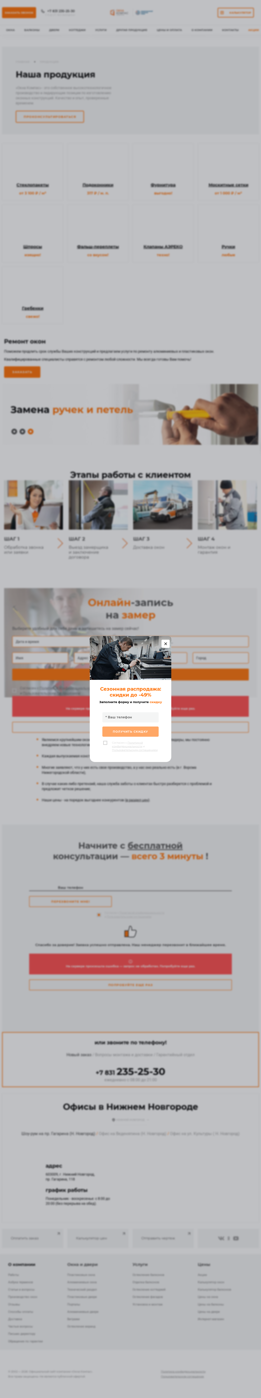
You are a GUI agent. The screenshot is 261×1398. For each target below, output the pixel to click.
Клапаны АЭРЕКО (163, 246)
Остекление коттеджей (149, 1289)
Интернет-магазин (211, 1319)
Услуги (101, 30)
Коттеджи (77, 30)
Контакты (230, 30)
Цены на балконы (211, 1304)
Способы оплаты (20, 1312)
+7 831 (130, 1073)
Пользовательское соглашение (182, 1376)
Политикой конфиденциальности (68, 688)
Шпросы (32, 246)
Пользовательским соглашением (51, 693)
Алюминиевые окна (82, 1282)
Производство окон (22, 1297)
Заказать (22, 372)
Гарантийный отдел (175, 1054)
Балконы (32, 30)
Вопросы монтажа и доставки (124, 1054)
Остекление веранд (81, 1326)
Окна (10, 30)
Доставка (15, 1319)
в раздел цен (137, 800)
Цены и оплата (169, 30)
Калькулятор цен (101, 1235)
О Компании (201, 30)
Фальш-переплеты (98, 246)
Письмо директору (21, 1334)
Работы (13, 1275)
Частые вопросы (20, 1326)
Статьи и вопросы (21, 1289)
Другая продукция (131, 30)
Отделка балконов (146, 1282)
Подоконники (98, 184)
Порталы (73, 1304)
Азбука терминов (20, 1282)
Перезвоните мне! (70, 901)
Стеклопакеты (33, 184)
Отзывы (14, 1304)
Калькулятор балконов (214, 1289)
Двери (54, 30)
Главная (23, 61)
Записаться (131, 674)
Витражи (73, 1319)
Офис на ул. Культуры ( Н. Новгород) (205, 1133)
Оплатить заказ (36, 1235)
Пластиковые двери (82, 1297)
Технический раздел (82, 1289)
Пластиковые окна (81, 1275)
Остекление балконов (148, 1275)
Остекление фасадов (148, 1297)
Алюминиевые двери (82, 1312)
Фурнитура (163, 184)
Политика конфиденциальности (183, 1371)
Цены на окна (208, 1297)
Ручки (228, 246)
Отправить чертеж (166, 1235)
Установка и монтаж (148, 1304)
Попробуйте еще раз (130, 727)
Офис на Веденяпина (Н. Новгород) (132, 1133)
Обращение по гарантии (25, 1341)
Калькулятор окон (211, 1282)
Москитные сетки (228, 184)
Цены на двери (209, 1312)
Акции (253, 30)
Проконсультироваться (50, 117)
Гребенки (32, 308)
